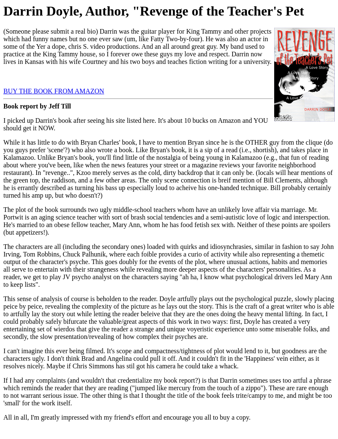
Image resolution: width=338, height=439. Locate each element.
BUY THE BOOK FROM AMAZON (53, 91)
